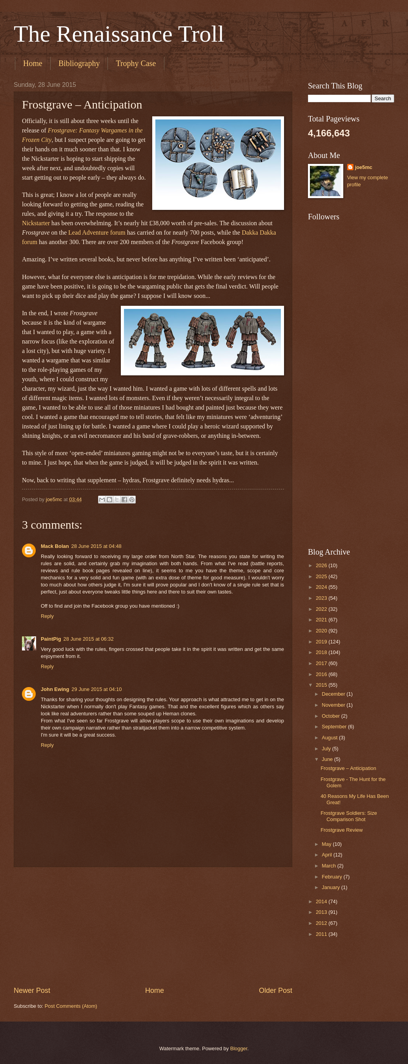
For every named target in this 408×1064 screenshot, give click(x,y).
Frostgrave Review (341, 830)
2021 (322, 620)
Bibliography (79, 63)
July (327, 749)
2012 (322, 923)
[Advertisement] (153, 926)
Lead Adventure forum (97, 232)
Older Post (275, 990)
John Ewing (55, 689)
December (334, 694)
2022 (322, 609)
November (334, 705)
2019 (322, 642)
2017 (322, 663)
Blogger (239, 1048)
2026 (322, 565)
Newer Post (32, 990)
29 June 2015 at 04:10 (96, 689)
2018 (322, 652)
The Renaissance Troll (119, 34)
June (328, 759)
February (332, 877)
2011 (322, 934)
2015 (322, 685)
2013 (322, 912)
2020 (322, 631)
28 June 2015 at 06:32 (89, 639)
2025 (322, 576)
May (327, 844)
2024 (322, 587)
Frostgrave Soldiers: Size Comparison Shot (349, 816)
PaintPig (51, 639)
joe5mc (363, 167)
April (327, 855)
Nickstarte (35, 223)
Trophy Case (136, 63)
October (331, 716)
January (331, 887)
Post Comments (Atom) (71, 1006)
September (335, 727)
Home (32, 63)
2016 (322, 674)
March (329, 866)
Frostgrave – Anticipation (348, 768)
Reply (47, 616)
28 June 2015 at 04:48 (96, 546)
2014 (322, 901)
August (330, 738)
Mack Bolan (55, 546)
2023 (322, 598)
